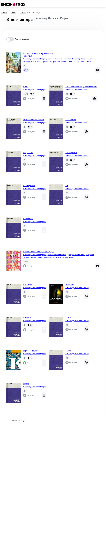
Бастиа (26, 384)
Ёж (66, 185)
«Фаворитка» (71, 152)
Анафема (69, 285)
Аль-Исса (27, 285)
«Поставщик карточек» (33, 119)
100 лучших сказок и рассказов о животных (38, 54)
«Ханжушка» (29, 185)
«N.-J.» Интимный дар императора (81, 86)
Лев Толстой (86, 61)
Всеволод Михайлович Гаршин (35, 61)
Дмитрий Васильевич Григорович (80, 254)
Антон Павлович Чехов (57, 254)
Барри (68, 351)
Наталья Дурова (66, 257)
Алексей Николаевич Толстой (59, 59)
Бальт (67, 318)
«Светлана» (70, 119)
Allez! (25, 86)
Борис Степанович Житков (48, 257)
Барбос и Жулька (30, 351)
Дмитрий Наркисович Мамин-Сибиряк (64, 61)
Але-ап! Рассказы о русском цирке (38, 252)
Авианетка (28, 218)
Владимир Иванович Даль (82, 59)
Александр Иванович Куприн (35, 59)
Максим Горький (30, 257)
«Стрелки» (28, 152)
